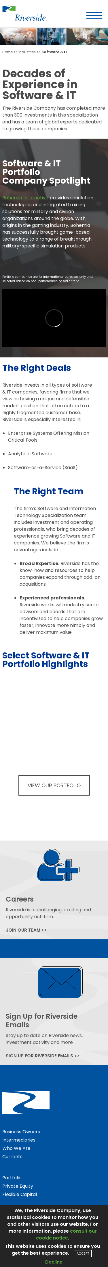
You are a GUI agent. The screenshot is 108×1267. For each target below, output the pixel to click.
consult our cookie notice (66, 1234)
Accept (83, 1253)
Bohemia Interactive (25, 197)
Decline (53, 1262)
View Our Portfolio (54, 785)
